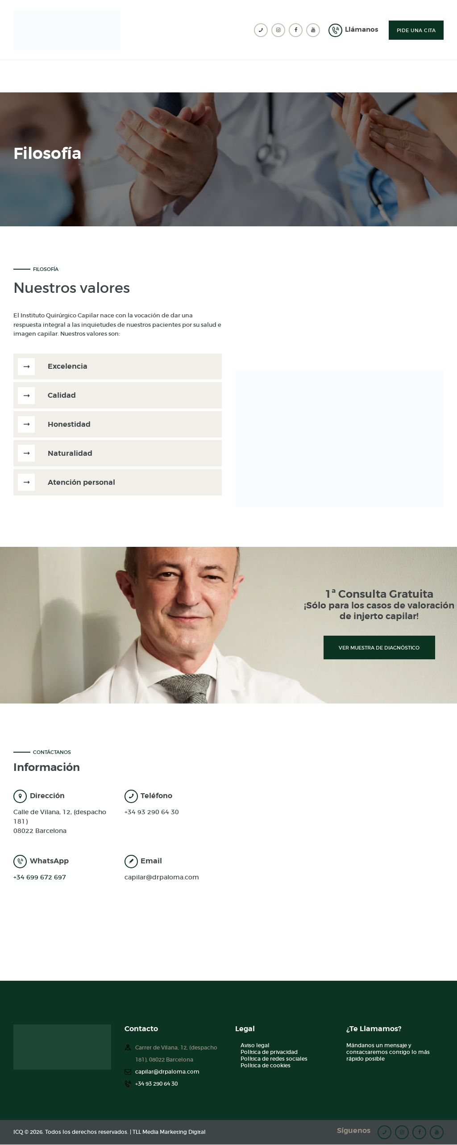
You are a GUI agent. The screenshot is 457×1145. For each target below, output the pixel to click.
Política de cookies (266, 1065)
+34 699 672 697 (39, 877)
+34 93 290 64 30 (152, 812)
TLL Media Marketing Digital (169, 1132)
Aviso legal (255, 1045)
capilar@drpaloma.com (162, 877)
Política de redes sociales (274, 1058)
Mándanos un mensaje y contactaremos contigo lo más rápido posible (388, 1052)
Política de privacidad (269, 1052)
